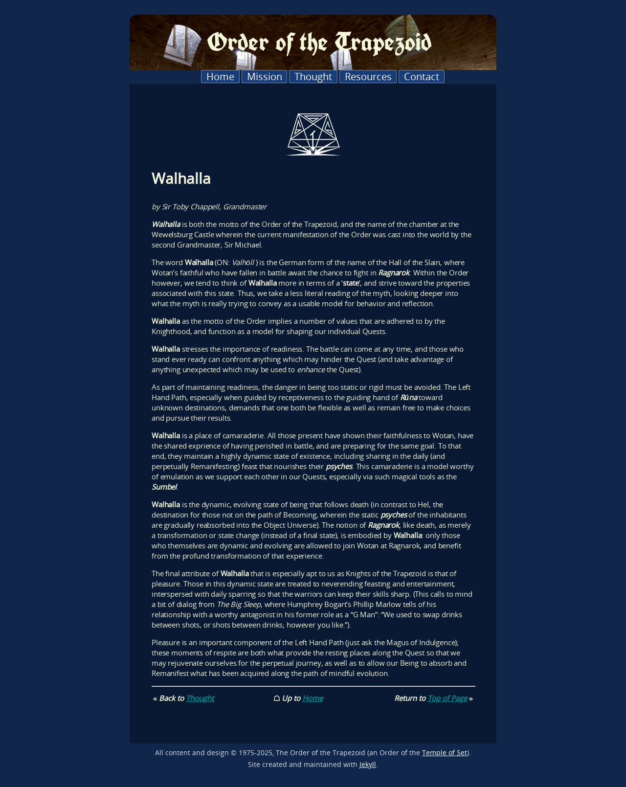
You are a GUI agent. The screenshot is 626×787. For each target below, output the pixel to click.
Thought (313, 76)
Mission (264, 76)
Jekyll (367, 764)
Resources (368, 76)
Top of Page (447, 698)
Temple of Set (444, 752)
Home (220, 76)
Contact (421, 76)
